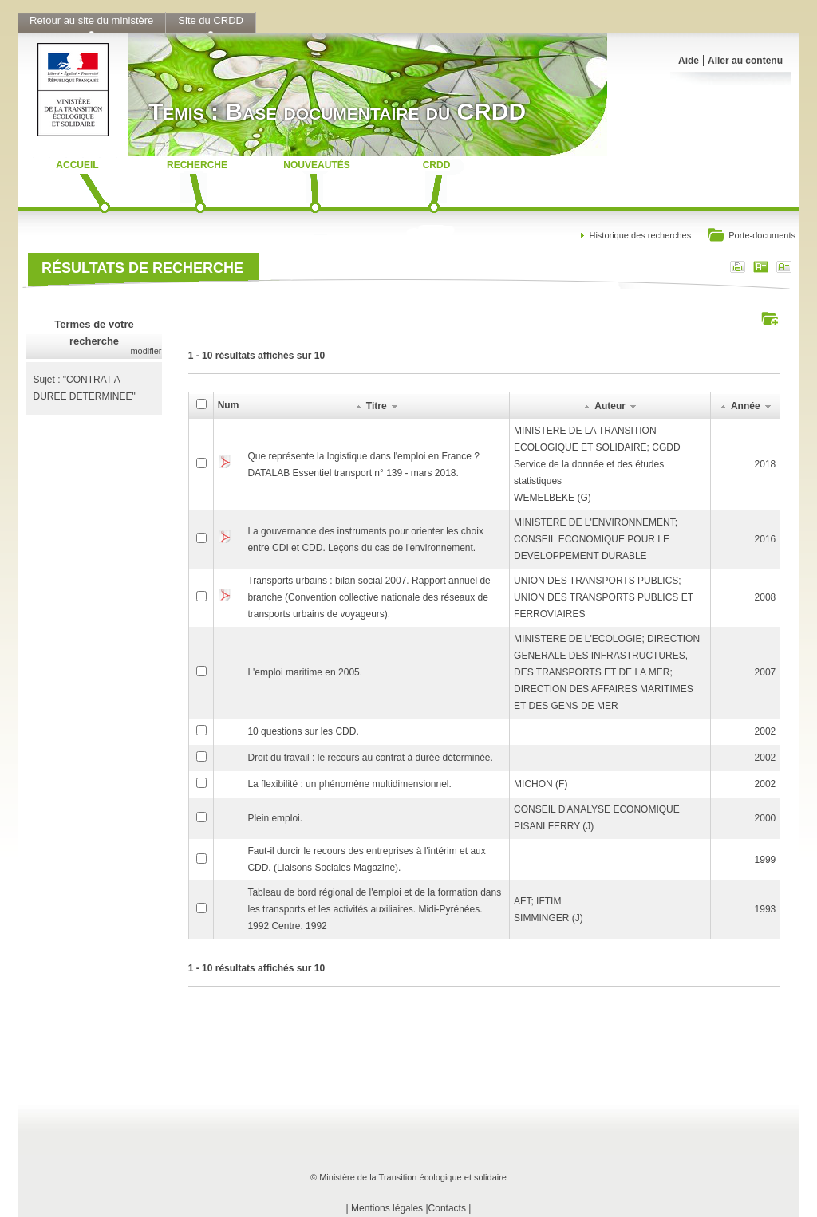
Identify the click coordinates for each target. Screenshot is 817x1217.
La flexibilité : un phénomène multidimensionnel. (349, 784)
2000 (765, 818)
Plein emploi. (274, 818)
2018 (765, 464)
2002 (765, 731)
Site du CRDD (210, 20)
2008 (765, 597)
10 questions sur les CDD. (302, 731)
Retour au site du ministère (91, 20)
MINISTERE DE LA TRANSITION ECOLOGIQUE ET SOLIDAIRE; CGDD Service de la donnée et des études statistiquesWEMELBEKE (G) (597, 464)
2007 (765, 672)
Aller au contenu (745, 60)
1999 (765, 859)
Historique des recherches (640, 235)
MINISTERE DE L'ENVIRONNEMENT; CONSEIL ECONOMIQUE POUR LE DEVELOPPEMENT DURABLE (595, 539)
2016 (765, 539)
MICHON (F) (540, 784)
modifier (145, 351)
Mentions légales (387, 1208)
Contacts (447, 1208)
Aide (688, 60)
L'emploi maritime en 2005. (304, 672)
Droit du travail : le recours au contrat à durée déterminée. (370, 757)
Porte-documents (751, 236)
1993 (765, 909)
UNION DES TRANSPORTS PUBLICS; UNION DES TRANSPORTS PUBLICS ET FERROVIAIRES (603, 597)
